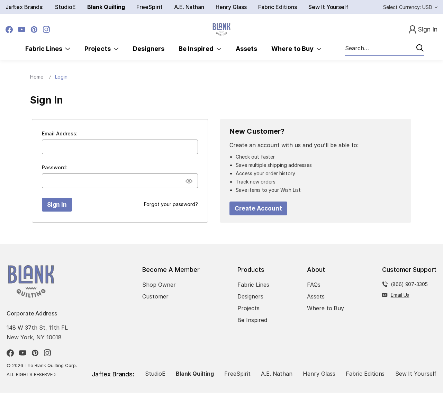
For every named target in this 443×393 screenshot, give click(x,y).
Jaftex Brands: (25, 6)
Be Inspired (200, 48)
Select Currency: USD (410, 7)
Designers (148, 48)
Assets (246, 48)
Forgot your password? (171, 204)
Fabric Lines (48, 48)
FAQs (313, 285)
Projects (101, 48)
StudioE (65, 6)
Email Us (400, 295)
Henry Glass (231, 6)
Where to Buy (296, 48)
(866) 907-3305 (409, 284)
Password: (54, 167)
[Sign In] (423, 30)
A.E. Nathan (189, 6)
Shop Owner (159, 285)
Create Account (258, 208)
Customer (155, 296)
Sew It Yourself (328, 6)
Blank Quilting (106, 6)
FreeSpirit (149, 6)
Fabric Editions (277, 6)
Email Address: (60, 133)
